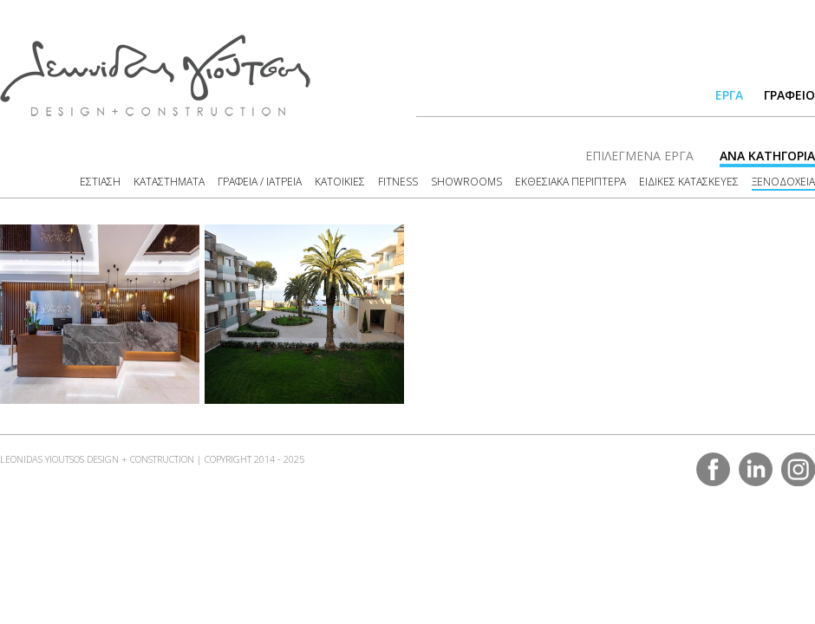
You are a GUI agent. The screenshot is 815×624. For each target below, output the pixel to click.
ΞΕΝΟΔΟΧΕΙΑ (783, 181)
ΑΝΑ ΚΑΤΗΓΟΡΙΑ (767, 155)
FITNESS (398, 181)
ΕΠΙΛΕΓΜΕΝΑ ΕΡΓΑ (639, 155)
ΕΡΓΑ (729, 95)
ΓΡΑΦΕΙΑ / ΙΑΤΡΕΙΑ (260, 181)
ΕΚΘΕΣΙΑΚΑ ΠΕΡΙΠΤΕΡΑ (570, 181)
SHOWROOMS (466, 181)
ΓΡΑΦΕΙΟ (789, 95)
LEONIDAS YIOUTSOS (155, 75)
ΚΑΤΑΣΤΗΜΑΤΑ (169, 181)
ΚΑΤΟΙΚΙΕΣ (340, 181)
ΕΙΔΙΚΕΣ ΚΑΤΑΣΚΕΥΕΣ (689, 181)
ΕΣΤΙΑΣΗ (100, 181)
